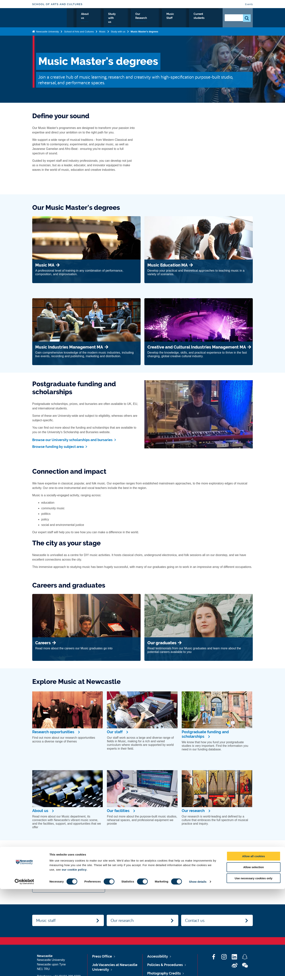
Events (249, 4)
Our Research (154, 18)
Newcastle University (47, 30)
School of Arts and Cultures (57, 4)
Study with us (128, 18)
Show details (198, 968)
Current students (204, 18)
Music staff (46, 920)
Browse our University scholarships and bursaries (72, 440)
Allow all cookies (253, 943)
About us (105, 18)
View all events (49, 886)
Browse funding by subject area (58, 447)
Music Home (84, 18)
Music (102, 30)
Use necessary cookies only (253, 965)
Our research (122, 920)
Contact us (195, 920)
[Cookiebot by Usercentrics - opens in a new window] (24, 968)
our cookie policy (74, 956)
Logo (49, 17)
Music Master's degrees (144, 30)
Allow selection (253, 954)
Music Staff (178, 18)
